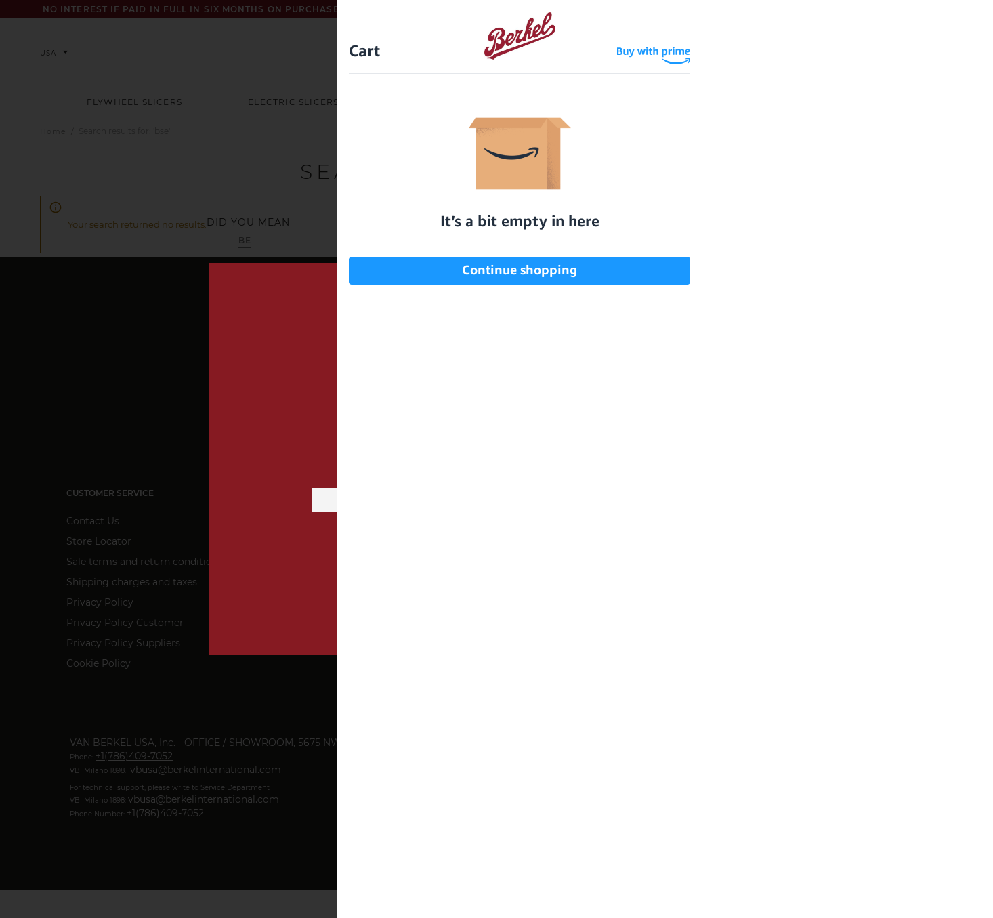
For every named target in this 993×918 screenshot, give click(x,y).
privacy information (593, 561)
